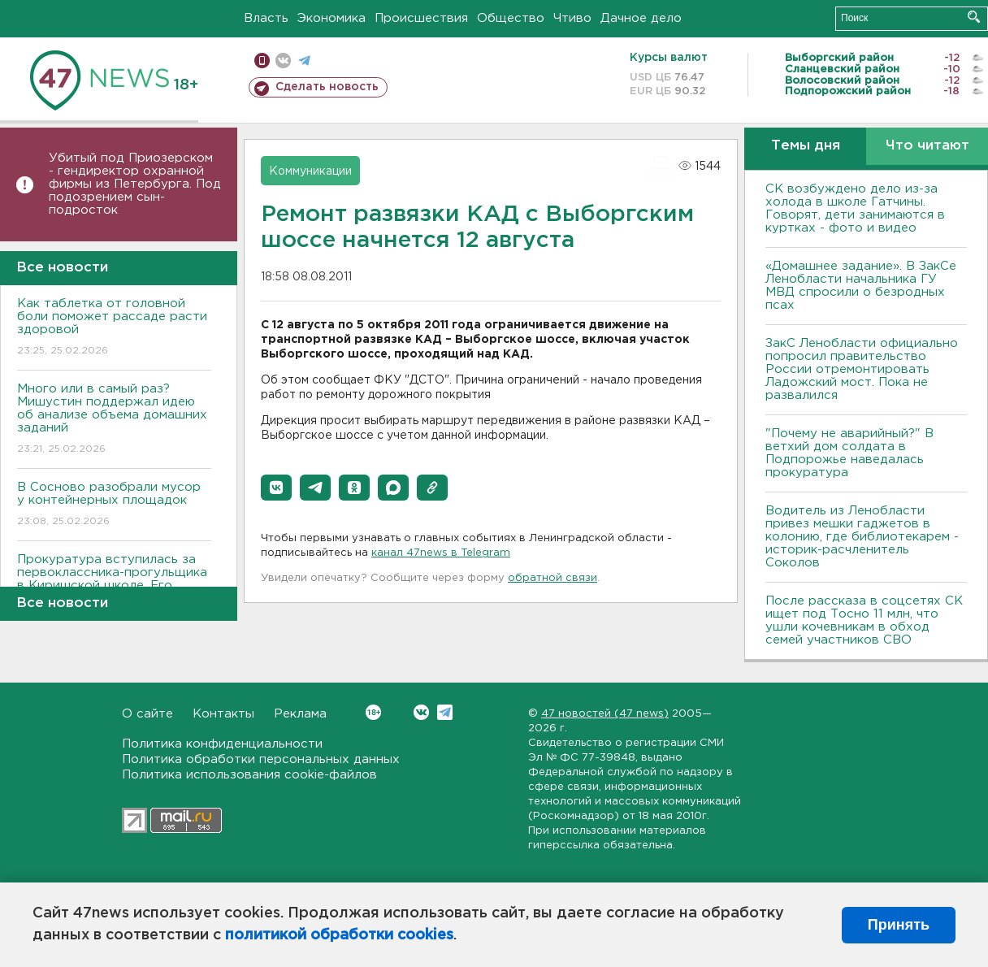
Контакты (223, 714)
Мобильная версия (262, 60)
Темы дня (805, 146)
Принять (899, 925)
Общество (510, 18)
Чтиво (572, 18)
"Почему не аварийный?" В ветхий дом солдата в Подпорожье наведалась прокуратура (849, 453)
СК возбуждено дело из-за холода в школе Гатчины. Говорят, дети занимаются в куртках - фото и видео (855, 208)
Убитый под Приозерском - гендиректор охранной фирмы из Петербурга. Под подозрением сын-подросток (135, 184)
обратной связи (552, 578)
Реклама (300, 714)
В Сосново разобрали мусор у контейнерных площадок (114, 505)
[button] (276, 488)
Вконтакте (373, 712)
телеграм (304, 60)
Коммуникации (310, 171)
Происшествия (421, 18)
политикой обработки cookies (339, 935)
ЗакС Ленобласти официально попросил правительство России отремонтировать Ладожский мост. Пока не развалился (861, 369)
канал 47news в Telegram (440, 553)
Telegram (445, 712)
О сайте (147, 714)
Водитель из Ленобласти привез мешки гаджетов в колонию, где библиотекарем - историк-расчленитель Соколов (862, 536)
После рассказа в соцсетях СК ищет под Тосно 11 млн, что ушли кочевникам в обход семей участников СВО (864, 620)
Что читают (927, 146)
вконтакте (283, 60)
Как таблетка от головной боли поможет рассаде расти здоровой (114, 328)
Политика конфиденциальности (222, 744)
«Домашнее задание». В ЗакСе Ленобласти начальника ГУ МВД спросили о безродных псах (860, 285)
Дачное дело (641, 18)
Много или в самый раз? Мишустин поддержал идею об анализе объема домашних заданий (114, 420)
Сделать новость (327, 87)
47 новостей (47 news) (605, 713)
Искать (974, 17)
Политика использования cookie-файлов (249, 775)
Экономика (331, 18)
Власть (266, 18)
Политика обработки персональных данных (261, 759)
